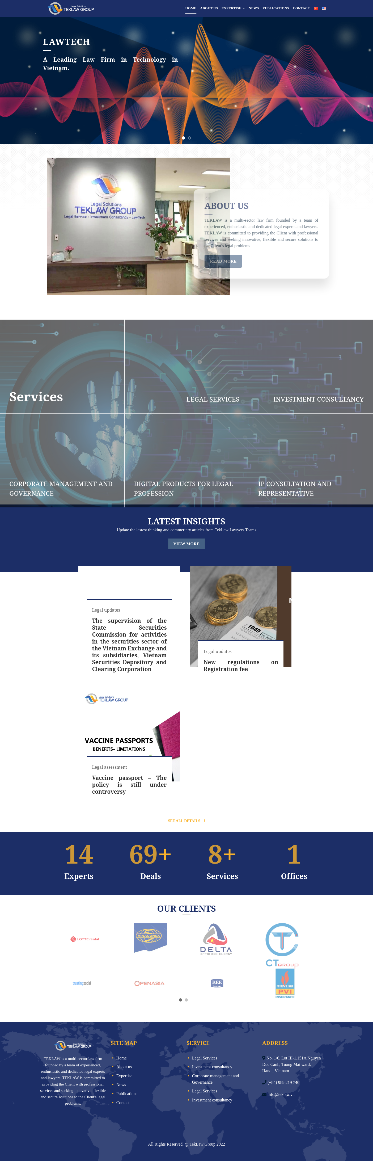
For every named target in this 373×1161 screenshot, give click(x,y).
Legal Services (204, 1058)
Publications (276, 8)
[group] (129, 623)
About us (209, 8)
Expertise (233, 8)
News (254, 8)
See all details (184, 821)
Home (191, 8)
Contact (301, 8)
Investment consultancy (212, 1067)
